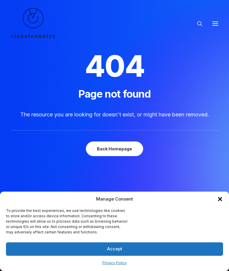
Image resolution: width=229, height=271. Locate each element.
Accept (114, 249)
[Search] (197, 23)
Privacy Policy (114, 263)
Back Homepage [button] (114, 148)
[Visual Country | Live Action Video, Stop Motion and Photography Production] (33, 23)
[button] (220, 199)
